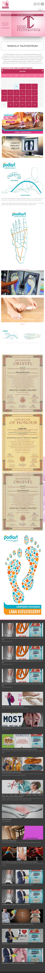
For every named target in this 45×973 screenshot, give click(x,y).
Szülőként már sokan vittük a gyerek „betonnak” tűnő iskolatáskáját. (15, 712)
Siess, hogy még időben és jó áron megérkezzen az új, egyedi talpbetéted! (17, 732)
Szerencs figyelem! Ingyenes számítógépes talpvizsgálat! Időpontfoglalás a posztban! (19, 753)
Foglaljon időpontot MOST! (7, 645)
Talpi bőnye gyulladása (6, 824)
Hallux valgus (22, 301)
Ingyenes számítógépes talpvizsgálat (22, 274)
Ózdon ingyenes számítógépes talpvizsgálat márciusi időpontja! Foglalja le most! (18, 967)
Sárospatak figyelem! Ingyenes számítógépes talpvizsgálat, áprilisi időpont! (17, 889)
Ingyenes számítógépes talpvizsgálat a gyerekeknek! (13, 711)
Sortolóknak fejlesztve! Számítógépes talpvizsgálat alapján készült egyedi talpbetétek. (20, 866)
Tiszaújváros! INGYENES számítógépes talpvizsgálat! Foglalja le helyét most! (17, 928)
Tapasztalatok (22, 328)
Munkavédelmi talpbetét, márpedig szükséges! (11, 776)
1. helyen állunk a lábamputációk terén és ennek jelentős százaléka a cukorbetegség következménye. (21, 847)
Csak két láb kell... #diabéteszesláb (9, 845)
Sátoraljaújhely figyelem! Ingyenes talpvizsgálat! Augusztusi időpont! (16, 909)
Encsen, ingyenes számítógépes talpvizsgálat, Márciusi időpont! (15, 948)
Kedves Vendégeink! (6, 734)
